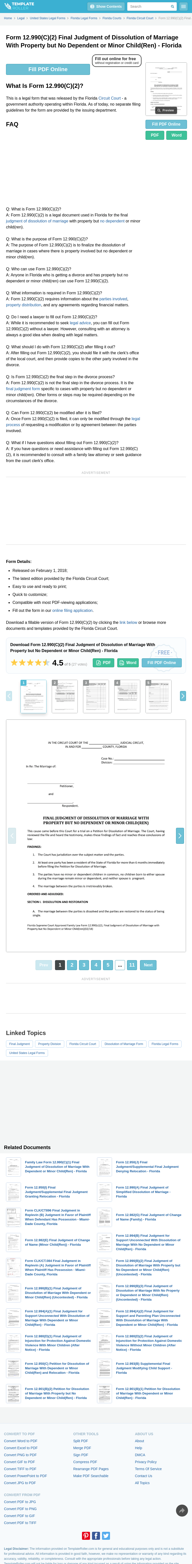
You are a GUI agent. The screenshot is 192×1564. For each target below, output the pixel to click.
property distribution (23, 305)
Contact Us (143, 1476)
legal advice (80, 323)
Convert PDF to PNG (20, 1509)
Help (138, 1448)
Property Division (49, 1044)
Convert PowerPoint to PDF (25, 1476)
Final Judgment (19, 1044)
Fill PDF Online (48, 69)
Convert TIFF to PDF (20, 1469)
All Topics (142, 1483)
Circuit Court (109, 98)
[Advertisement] (74, 169)
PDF (155, 135)
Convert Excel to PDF (21, 1448)
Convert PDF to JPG (20, 1502)
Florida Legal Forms (165, 1044)
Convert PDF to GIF (19, 1516)
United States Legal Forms (27, 1053)
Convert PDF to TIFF (20, 1523)
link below (128, 622)
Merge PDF (82, 1448)
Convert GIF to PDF (19, 1462)
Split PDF (80, 1441)
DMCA (140, 1455)
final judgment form (23, 389)
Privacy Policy (146, 1462)
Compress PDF (85, 1462)
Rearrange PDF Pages (91, 1469)
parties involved (113, 299)
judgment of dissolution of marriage (37, 221)
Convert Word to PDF (21, 1441)
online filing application (72, 610)
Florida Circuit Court (83, 1044)
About (139, 1441)
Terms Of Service (148, 1469)
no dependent (112, 221)
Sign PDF (80, 1455)
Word (177, 135)
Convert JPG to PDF (20, 1483)
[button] (183, 696)
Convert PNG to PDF (20, 1455)
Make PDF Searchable (90, 1476)
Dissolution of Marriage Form (123, 1044)
